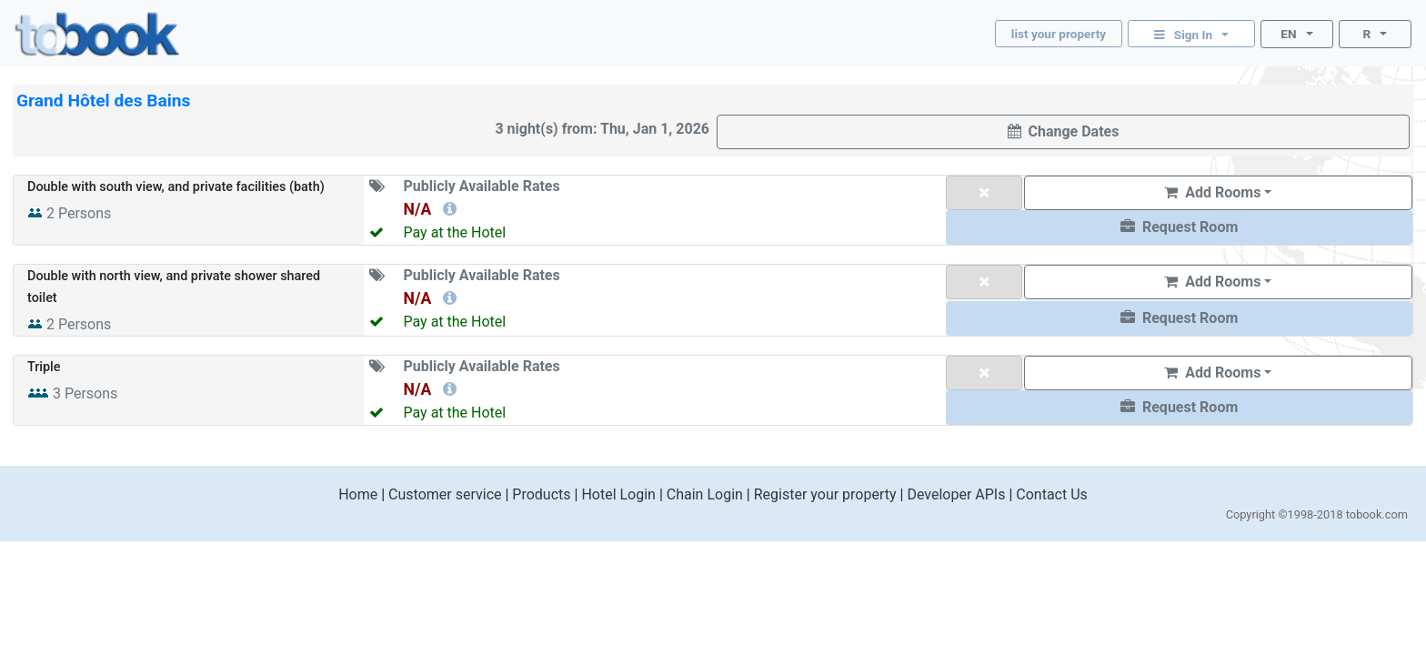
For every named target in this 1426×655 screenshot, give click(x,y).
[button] (1179, 227)
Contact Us (1052, 494)
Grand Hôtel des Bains (103, 100)
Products (541, 494)
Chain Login (705, 494)
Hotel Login (618, 494)
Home (357, 494)
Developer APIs (956, 494)
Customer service (444, 494)
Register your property (825, 494)
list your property (1058, 33)
